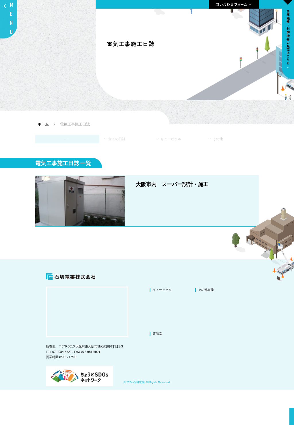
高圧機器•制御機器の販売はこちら (288, 37)
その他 (216, 155)
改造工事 (159, 340)
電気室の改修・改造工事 (170, 376)
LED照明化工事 (209, 332)
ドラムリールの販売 (214, 383)
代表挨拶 (249, 332)
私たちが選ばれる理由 (259, 325)
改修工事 (159, 332)
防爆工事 (204, 369)
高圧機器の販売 (211, 376)
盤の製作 (204, 354)
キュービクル (172, 155)
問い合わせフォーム (231, 4)
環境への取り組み (256, 347)
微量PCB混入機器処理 (214, 362)
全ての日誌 (121, 155)
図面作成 (204, 340)
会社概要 (249, 340)
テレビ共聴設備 (209, 347)
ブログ (248, 362)
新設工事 (159, 354)
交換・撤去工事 (164, 362)
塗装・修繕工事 (164, 347)
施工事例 (249, 354)
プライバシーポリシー (259, 369)
